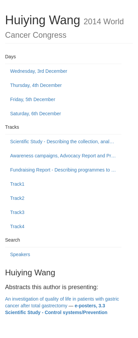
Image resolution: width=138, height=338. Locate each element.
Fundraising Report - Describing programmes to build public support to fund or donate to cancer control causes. (65, 170)
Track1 (17, 184)
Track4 (17, 226)
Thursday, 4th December (36, 85)
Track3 (17, 212)
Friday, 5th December (32, 99)
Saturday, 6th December (35, 113)
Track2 (17, 198)
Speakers (20, 254)
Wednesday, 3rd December (38, 71)
